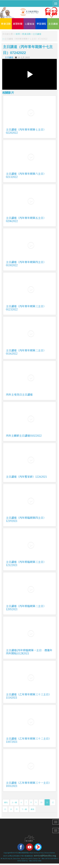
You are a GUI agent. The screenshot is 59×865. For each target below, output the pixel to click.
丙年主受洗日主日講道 (19, 394)
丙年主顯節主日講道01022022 (24, 435)
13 (5, 809)
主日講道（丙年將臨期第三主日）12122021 (26, 563)
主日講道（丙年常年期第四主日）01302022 (26, 263)
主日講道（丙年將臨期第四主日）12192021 (26, 519)
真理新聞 (17, 23)
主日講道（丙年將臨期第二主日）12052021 (26, 607)
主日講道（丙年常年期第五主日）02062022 (26, 219)
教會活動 (6, 23)
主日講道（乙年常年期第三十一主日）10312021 (28, 784)
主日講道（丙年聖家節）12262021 (26, 476)
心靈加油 (29, 23)
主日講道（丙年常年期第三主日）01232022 (26, 307)
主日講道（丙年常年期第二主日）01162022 (26, 351)
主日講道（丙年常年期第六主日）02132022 (26, 175)
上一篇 (14, 802)
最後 (32, 809)
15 (17, 809)
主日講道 (53, 23)
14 (11, 809)
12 (53, 802)
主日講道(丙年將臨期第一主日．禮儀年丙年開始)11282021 (29, 651)
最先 (6, 802)
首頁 (18, 33)
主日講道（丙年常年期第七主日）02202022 (26, 130)
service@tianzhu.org (45, 855)
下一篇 (24, 809)
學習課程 (41, 23)
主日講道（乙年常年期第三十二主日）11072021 (28, 739)
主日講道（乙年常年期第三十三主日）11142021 (28, 695)
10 (41, 802)
